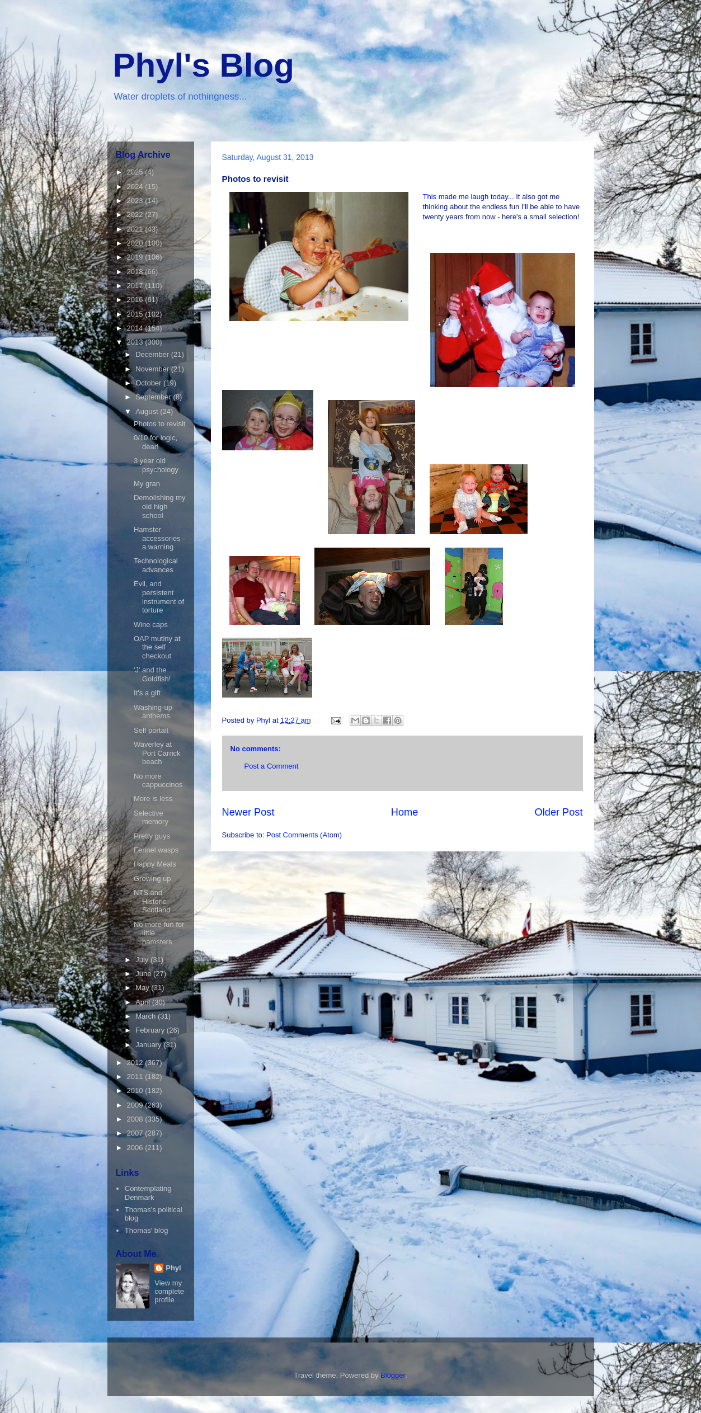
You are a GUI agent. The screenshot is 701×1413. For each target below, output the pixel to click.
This (431, 196)
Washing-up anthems (153, 711)
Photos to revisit (160, 424)
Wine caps (151, 624)
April (143, 1002)
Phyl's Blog (203, 65)
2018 (136, 271)
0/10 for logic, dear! (155, 442)
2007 (136, 1133)
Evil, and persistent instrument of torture (159, 597)
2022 (136, 214)
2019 (136, 257)
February (151, 1030)
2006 (136, 1147)
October (149, 383)
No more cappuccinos (158, 780)
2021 (136, 229)
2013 (136, 342)
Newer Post (248, 812)
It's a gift (147, 693)
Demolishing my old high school (159, 506)
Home (404, 812)
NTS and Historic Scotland (152, 901)
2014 (136, 328)
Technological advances (156, 565)
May (143, 987)
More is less (153, 798)
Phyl (173, 1268)
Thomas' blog (146, 1230)
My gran (147, 483)
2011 (136, 1076)
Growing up (152, 878)
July (142, 959)
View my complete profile (169, 1291)
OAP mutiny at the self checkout (157, 647)
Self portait (151, 730)
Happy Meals (155, 864)
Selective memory (151, 817)
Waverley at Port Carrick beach (157, 753)
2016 (136, 299)
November (153, 369)
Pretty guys (152, 836)
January (149, 1044)
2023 (136, 200)
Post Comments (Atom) (304, 835)
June (144, 973)
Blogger (392, 1375)
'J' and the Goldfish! (152, 674)
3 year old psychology (156, 465)
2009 (136, 1105)
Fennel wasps (156, 850)
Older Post (559, 812)
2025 (136, 172)
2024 (136, 186)
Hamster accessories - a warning (159, 538)
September (154, 397)
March (146, 1016)
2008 (136, 1119)
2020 (136, 243)
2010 (136, 1090)
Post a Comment (271, 766)
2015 (136, 314)
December (153, 354)
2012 (136, 1062)
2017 (136, 285)
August (147, 411)
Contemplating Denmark (148, 1193)
